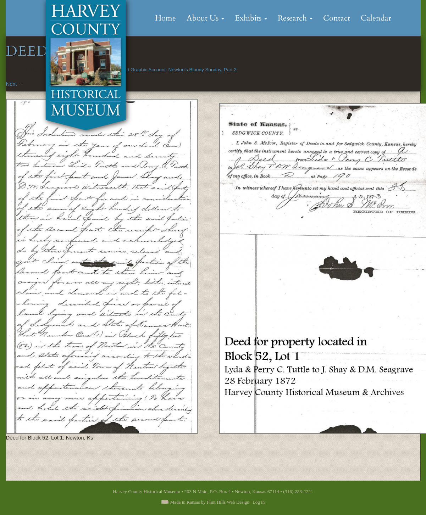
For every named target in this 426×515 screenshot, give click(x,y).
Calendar (376, 18)
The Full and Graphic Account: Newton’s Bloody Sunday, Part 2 (170, 69)
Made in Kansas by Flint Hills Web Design (209, 502)
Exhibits (251, 18)
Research (295, 18)
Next (15, 84)
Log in (259, 502)
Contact (336, 18)
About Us (205, 18)
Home (165, 18)
